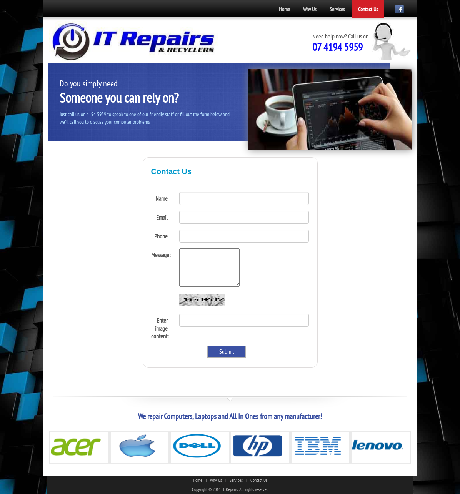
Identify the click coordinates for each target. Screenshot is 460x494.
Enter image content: (159, 328)
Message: (160, 255)
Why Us (310, 9)
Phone (161, 236)
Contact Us (368, 9)
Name (161, 198)
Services (337, 9)
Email (162, 217)
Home (284, 9)
